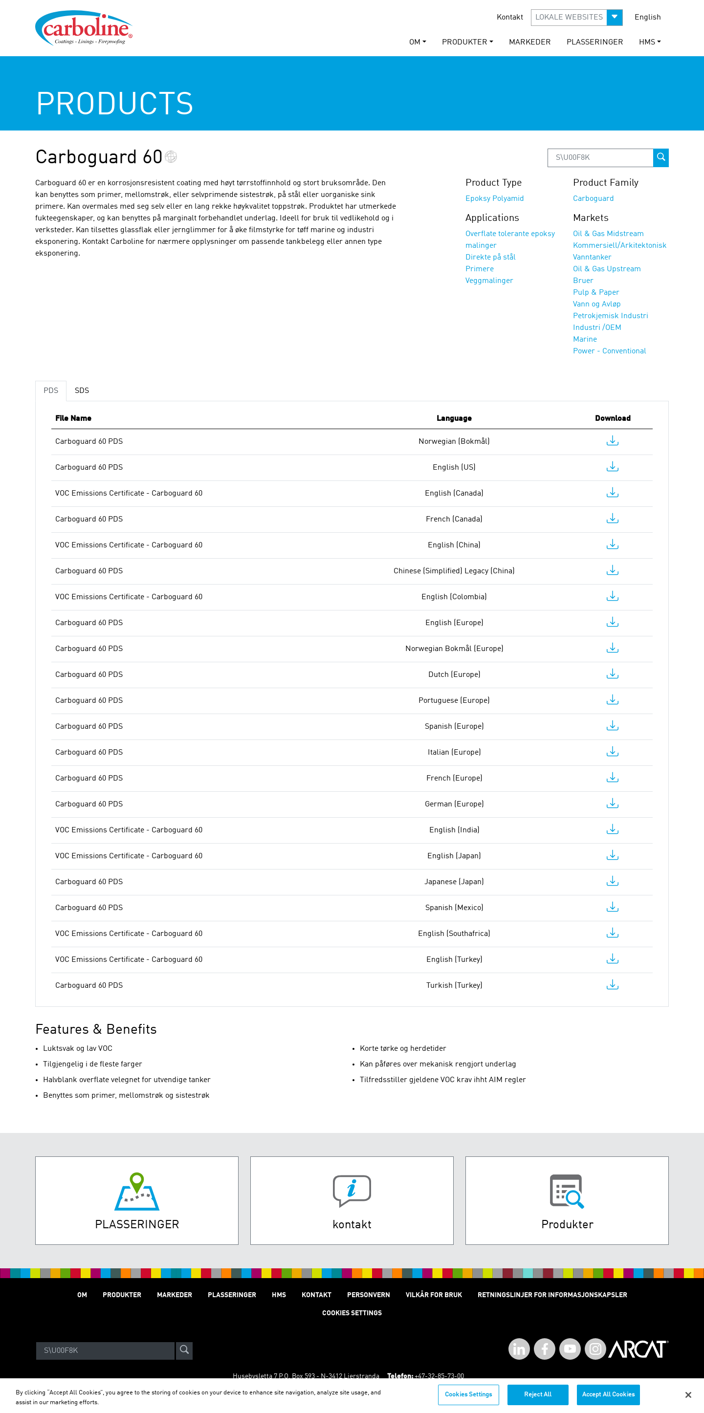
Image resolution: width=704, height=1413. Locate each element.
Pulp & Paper (596, 293)
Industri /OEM (597, 328)
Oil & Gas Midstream (608, 234)
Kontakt (510, 18)
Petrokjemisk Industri (610, 316)
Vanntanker (592, 257)
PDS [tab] (51, 391)
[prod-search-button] (661, 158)
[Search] (105, 1351)
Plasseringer (595, 42)
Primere (479, 269)
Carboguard (593, 199)
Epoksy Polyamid (494, 199)
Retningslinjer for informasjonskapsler (552, 1295)
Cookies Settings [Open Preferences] (352, 1313)
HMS (279, 1295)
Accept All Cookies (608, 1400)
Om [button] (414, 42)
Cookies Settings (468, 1400)
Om (82, 1295)
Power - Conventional (609, 351)
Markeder (530, 42)
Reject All (537, 1400)
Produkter (122, 1295)
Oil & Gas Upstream (607, 269)
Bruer (583, 281)
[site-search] (184, 1351)
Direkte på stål (490, 257)
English (648, 18)
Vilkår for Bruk (434, 1295)
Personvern (368, 1295)
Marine (585, 340)
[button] (577, 17)
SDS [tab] (82, 391)
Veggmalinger (489, 281)
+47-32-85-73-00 (439, 1376)
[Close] (688, 1400)
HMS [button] (647, 42)
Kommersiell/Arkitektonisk (620, 246)
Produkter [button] (464, 42)
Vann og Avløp (597, 304)
